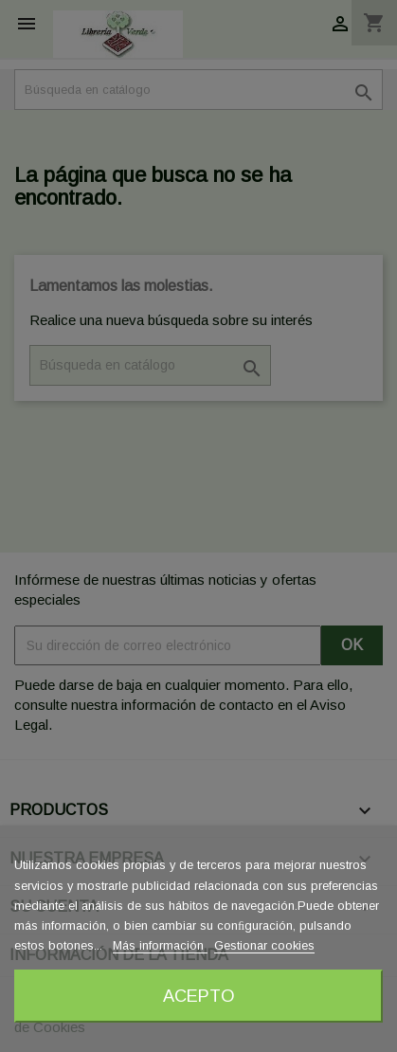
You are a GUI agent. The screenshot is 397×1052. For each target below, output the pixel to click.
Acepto (199, 996)
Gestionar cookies (264, 945)
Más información (160, 945)
